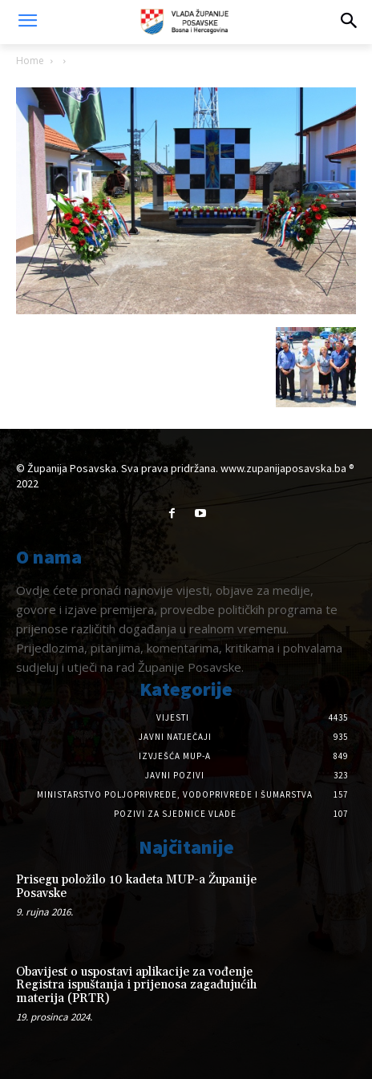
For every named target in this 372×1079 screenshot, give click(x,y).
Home (30, 60)
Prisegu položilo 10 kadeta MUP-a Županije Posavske (136, 886)
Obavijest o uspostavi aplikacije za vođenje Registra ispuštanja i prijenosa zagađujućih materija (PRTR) (136, 985)
